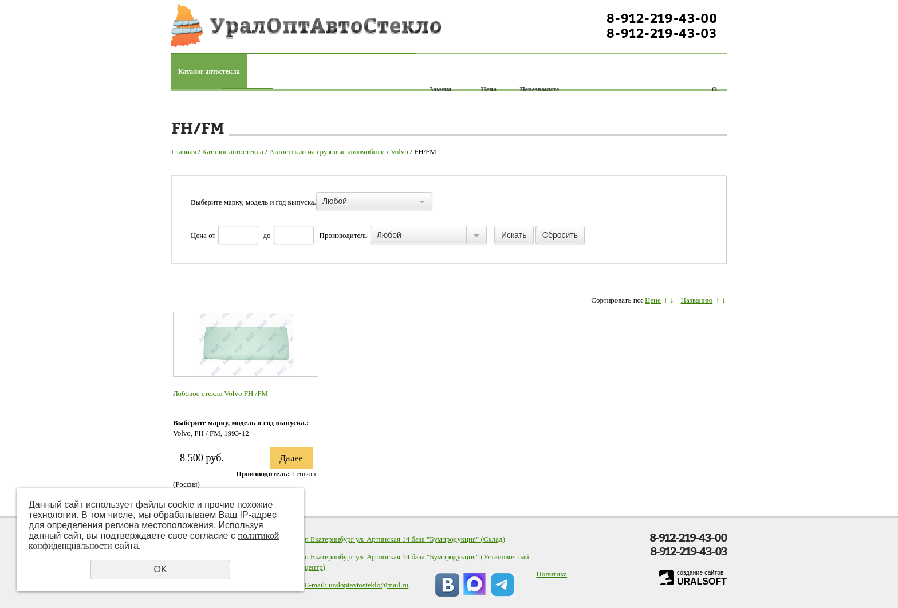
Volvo (400, 151)
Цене (653, 300)
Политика (551, 574)
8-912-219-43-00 (662, 18)
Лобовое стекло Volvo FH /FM (220, 393)
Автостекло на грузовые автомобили (327, 151)
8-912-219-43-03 (661, 33)
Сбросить (560, 235)
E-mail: (317, 584)
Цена (199, 235)
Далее (290, 458)
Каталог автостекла (209, 72)
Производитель (344, 235)
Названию (697, 300)
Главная (183, 151)
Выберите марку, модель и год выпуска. (253, 202)
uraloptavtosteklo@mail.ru (368, 584)
